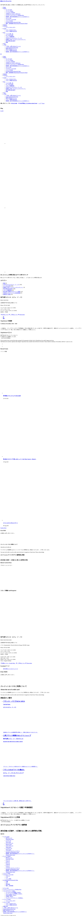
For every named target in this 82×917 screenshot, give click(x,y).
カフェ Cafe (6, 888)
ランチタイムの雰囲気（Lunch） (13, 892)
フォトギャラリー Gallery (9, 890)
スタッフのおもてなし (11, 29)
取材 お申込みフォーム (11, 48)
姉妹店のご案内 (7, 294)
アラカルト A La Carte (8, 874)
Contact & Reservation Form (12, 47)
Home (4, 7)
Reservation (21, 314)
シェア (40, 103)
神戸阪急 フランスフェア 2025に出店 (12, 395)
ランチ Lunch (6, 836)
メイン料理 (8, 878)
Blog (4, 32)
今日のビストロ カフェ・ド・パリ (14, 38)
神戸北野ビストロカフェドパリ (10, 668)
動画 (7, 42)
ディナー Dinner (7, 856)
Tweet (43, 103)
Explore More (3, 527)
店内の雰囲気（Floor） (11, 895)
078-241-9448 (14, 103)
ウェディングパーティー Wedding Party (12, 889)
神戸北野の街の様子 (10, 40)
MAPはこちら (4, 314)
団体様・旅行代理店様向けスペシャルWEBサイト (17, 16)
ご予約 (4, 44)
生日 (7, 882)
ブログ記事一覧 (9, 33)
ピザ (7, 877)
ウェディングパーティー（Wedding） (14, 897)
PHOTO (5, 24)
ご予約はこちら (13, 314)
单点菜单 (8, 884)
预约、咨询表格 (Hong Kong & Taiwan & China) (16, 23)
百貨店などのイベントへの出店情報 (11, 293)
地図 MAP (5, 906)
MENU (4, 8)
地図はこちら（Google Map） (8, 663)
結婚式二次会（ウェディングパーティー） (16, 39)
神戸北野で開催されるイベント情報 (11, 291)
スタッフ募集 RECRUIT (11, 31)
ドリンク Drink (6, 873)
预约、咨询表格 (9, 885)
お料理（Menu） (10, 896)
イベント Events (7, 899)
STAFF (4, 28)
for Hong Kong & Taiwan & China (10, 880)
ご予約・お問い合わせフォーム (13, 46)
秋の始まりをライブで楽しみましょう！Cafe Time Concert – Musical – (19, 459)
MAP (4, 43)
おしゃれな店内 (9, 35)
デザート (8, 876)
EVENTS (5, 26)
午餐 (7, 881)
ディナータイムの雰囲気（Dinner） (14, 893)
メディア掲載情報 (10, 36)
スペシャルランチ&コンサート (10, 522)
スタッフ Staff (6, 902)
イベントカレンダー (10, 27)
